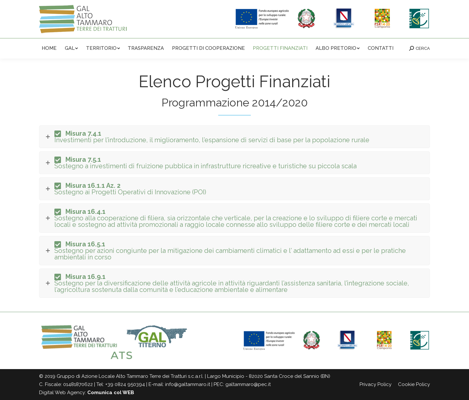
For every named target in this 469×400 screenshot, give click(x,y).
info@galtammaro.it (187, 384)
